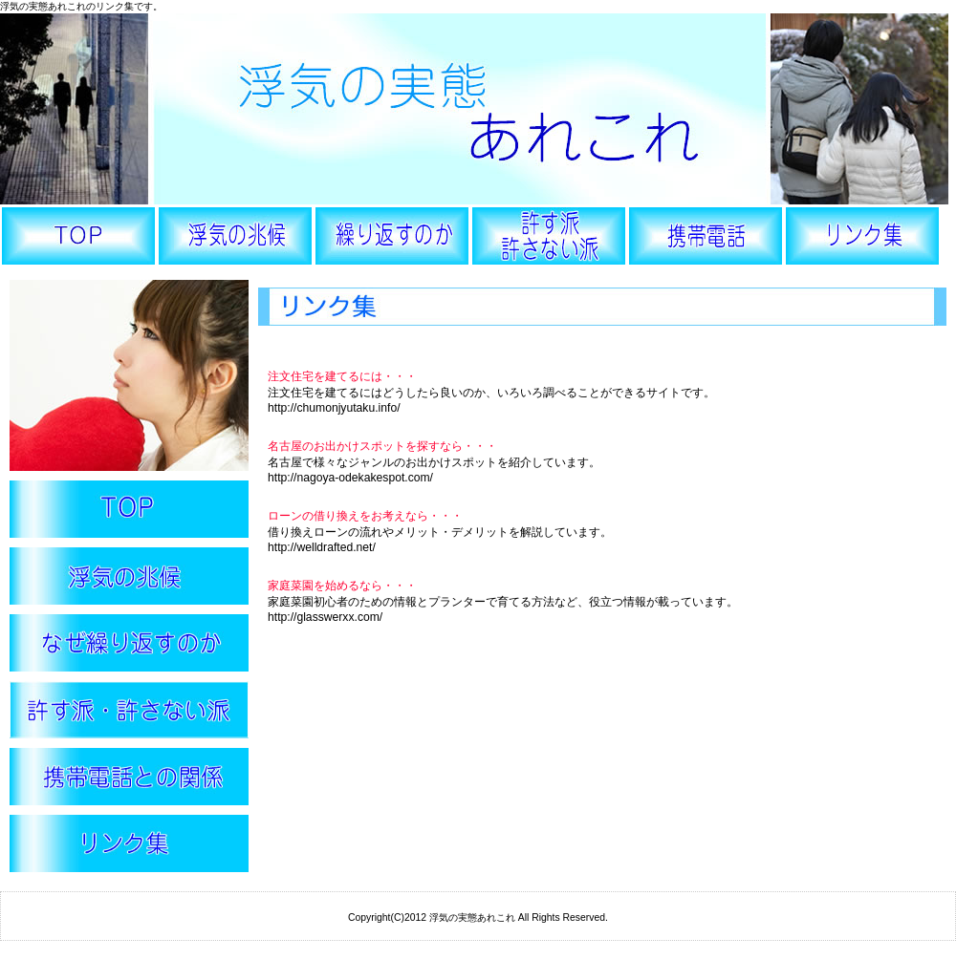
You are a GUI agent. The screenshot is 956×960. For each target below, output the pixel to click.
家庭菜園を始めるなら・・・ (342, 585)
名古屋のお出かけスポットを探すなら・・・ (382, 446)
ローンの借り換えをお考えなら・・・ (365, 516)
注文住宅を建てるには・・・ (342, 376)
